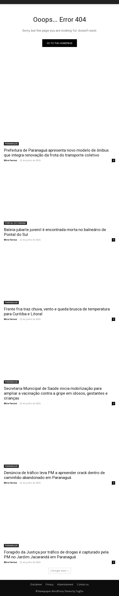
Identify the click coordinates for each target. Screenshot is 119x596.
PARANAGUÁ (11, 143)
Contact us (83, 584)
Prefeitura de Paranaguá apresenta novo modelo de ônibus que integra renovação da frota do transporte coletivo (56, 152)
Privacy (49, 584)
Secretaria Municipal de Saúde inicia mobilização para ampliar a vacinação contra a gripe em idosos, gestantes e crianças (56, 393)
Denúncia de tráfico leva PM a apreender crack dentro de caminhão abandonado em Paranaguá (54, 475)
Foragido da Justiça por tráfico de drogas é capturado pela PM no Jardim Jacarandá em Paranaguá (56, 554)
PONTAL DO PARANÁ (15, 223)
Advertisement (65, 584)
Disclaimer (36, 584)
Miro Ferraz (10, 160)
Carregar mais (59, 570)
